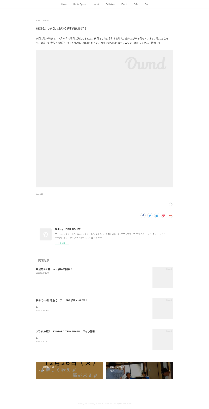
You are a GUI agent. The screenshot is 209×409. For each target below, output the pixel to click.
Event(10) (39, 194)
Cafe (135, 4)
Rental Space (79, 4)
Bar (146, 4)
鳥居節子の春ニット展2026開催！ (54, 269)
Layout (96, 4)
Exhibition (110, 4)
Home (64, 4)
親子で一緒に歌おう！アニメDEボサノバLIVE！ (62, 300)
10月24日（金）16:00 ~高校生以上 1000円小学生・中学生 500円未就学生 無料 (74, 307)
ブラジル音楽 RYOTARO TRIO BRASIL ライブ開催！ (66, 331)
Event (124, 4)
